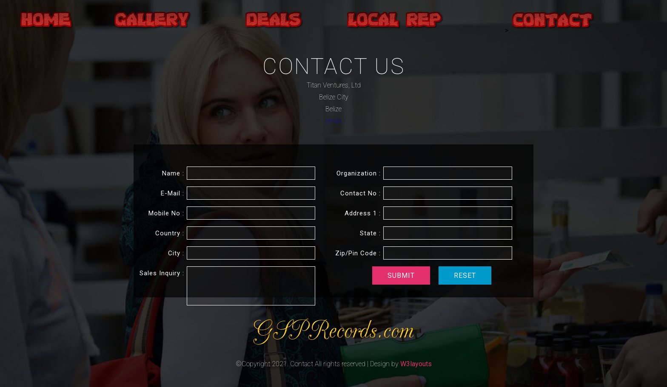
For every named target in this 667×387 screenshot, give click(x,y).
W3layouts (416, 364)
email (333, 121)
